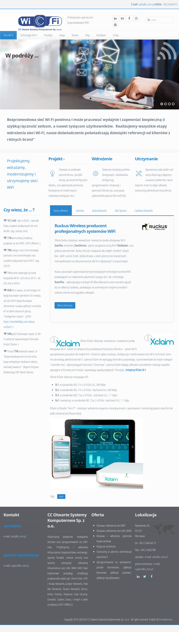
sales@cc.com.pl (146, 4)
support (20, 566)
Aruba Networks (99, 211)
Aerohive (80, 211)
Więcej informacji (65, 305)
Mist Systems (121, 211)
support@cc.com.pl (144, 569)
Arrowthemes (165, 619)
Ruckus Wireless (61, 211)
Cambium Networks (144, 211)
